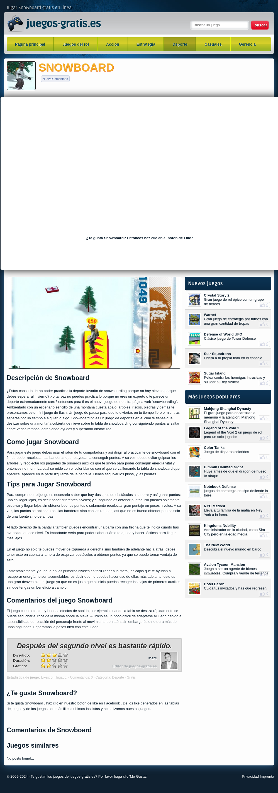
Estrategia (145, 44)
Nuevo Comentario (55, 78)
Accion (112, 44)
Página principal (30, 44)
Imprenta (267, 776)
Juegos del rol (75, 44)
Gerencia (247, 44)
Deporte (179, 44)
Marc (152, 658)
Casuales (212, 44)
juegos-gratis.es (63, 24)
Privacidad (250, 776)
